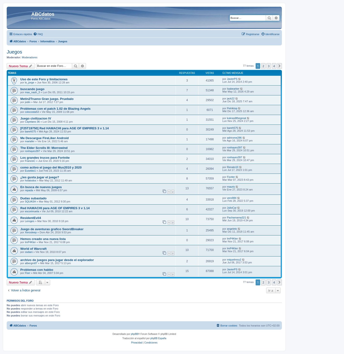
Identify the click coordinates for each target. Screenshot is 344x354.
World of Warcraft (33, 249)
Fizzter (231, 176)
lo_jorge (29, 82)
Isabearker (233, 88)
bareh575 (30, 131)
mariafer (29, 141)
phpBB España (158, 338)
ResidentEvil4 (30, 218)
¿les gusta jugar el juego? (39, 177)
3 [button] (268, 66)
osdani (28, 252)
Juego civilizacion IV (35, 118)
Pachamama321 (236, 217)
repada (29, 190)
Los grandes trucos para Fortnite (45, 157)
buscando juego (32, 89)
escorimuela (32, 211)
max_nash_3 (32, 92)
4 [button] (274, 66)
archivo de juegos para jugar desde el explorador (57, 260)
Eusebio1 (30, 170)
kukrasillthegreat (236, 118)
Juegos (14, 51)
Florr (27, 273)
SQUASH (30, 201)
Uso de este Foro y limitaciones (44, 79)
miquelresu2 (234, 259)
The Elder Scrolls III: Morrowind (44, 148)
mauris (231, 186)
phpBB (134, 334)
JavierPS (232, 78)
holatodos (30, 180)
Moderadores (30, 57)
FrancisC (30, 160)
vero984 (231, 197)
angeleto (232, 228)
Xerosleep (31, 232)
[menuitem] (38, 34)
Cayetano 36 (32, 121)
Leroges (29, 221)
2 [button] (263, 66)
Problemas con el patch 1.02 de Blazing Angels (55, 108)
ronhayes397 (32, 151)
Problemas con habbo (36, 270)
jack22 (231, 98)
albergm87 (31, 263)
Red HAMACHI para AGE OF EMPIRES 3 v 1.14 (55, 208)
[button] (279, 66)
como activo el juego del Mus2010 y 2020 (51, 167)
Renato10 (232, 167)
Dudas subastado (33, 198)
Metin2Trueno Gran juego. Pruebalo (47, 99)
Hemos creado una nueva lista (43, 239)
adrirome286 (234, 137)
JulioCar (231, 207)
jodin (27, 102)
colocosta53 (32, 111)
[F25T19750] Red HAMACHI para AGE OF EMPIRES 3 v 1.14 (64, 128)
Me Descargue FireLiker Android (44, 138)
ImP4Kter (30, 242)
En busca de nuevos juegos (41, 187)
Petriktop (232, 108)
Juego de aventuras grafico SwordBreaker (52, 229)
